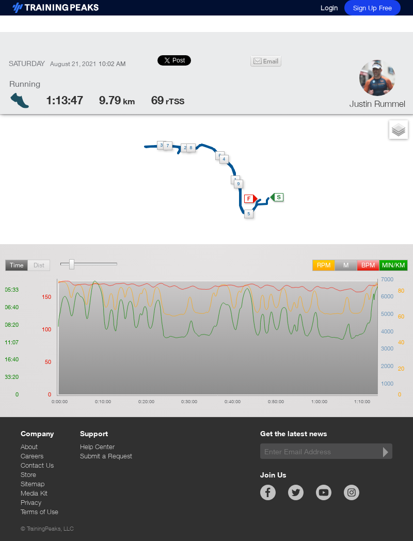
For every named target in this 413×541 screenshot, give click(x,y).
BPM (368, 265)
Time (16, 265)
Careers (32, 456)
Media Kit (34, 493)
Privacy (31, 502)
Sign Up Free (372, 8)
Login (329, 8)
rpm (323, 265)
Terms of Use (39, 511)
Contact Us (37, 465)
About (29, 446)
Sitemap (32, 484)
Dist (39, 265)
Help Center (97, 446)
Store (28, 474)
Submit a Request (106, 456)
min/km (393, 265)
